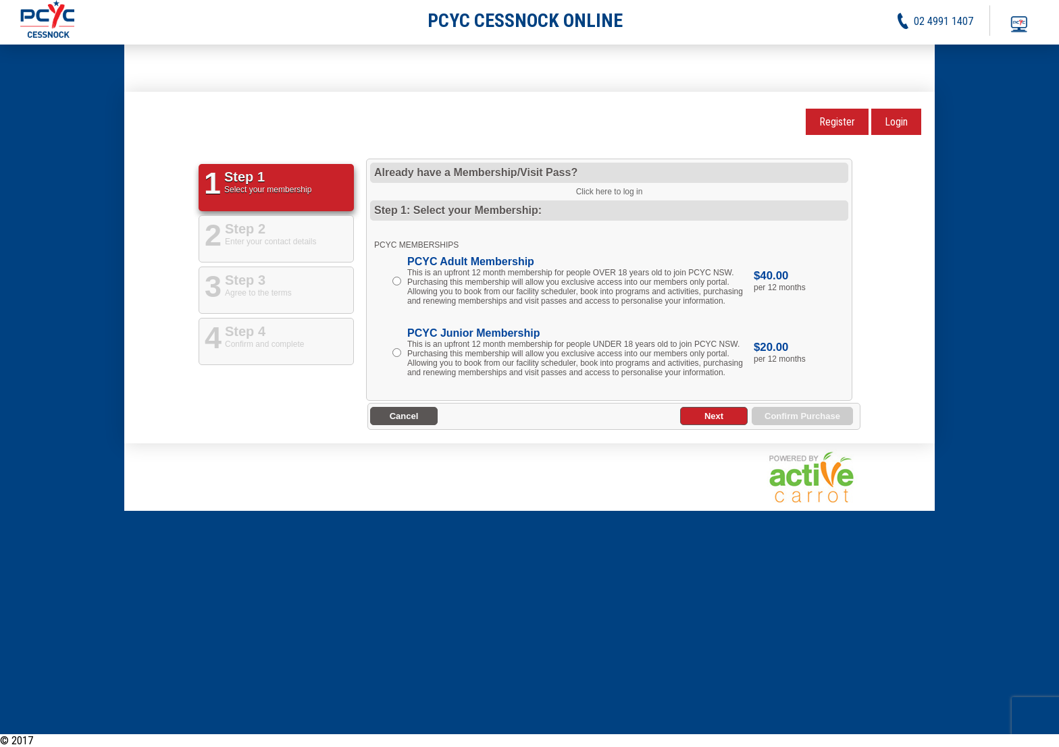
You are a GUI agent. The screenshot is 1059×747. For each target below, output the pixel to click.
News (876, 740)
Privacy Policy (974, 740)
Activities (915, 740)
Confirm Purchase (802, 416)
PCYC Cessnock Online (84, 740)
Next (713, 416)
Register (837, 121)
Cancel (404, 416)
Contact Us (1035, 740)
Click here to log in (609, 191)
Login (896, 121)
